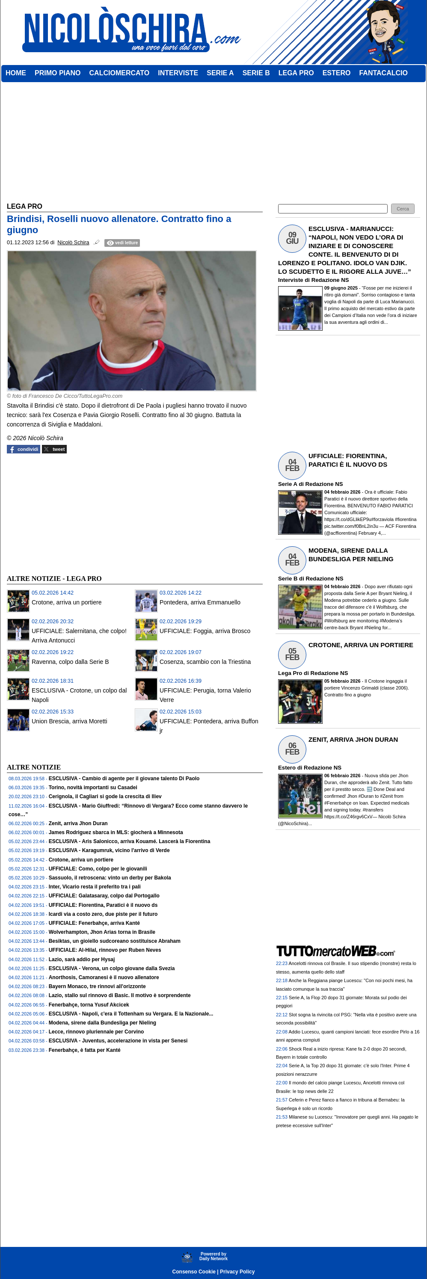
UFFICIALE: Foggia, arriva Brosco (205, 631)
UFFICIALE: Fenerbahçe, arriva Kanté (94, 923)
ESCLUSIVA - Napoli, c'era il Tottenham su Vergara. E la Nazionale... (131, 1014)
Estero (287, 767)
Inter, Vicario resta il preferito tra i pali (95, 887)
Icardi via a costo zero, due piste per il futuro (103, 914)
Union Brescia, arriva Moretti (69, 721)
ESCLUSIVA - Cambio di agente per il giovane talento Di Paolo (124, 779)
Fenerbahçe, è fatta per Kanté (85, 1050)
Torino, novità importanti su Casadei (93, 787)
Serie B (287, 578)
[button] (403, 209)
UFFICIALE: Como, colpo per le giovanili (98, 869)
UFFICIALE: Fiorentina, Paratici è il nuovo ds (103, 905)
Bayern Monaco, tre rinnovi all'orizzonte (97, 986)
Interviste (290, 280)
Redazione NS (330, 280)
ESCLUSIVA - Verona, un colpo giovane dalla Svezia (112, 968)
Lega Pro (290, 673)
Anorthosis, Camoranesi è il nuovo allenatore (104, 977)
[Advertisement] (71, 512)
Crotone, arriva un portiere (66, 602)
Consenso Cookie (194, 1272)
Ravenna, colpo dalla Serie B (70, 661)
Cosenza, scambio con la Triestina (205, 661)
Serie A (287, 484)
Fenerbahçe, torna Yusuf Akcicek (89, 1005)
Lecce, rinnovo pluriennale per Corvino (96, 1032)
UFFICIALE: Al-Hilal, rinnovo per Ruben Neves (105, 950)
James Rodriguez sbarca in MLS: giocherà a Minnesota (116, 832)
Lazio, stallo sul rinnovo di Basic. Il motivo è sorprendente (120, 995)
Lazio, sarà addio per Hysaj (82, 959)
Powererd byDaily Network (213, 1256)
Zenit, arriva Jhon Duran (78, 823)
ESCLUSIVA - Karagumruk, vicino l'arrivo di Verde (109, 850)
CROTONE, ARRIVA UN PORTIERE (360, 644)
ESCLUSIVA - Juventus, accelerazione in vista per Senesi (118, 1041)
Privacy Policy (237, 1272)
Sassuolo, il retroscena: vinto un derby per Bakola (110, 878)
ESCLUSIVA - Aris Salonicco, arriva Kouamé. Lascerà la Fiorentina (130, 841)
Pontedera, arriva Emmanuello (200, 602)
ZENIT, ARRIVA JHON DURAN (353, 739)
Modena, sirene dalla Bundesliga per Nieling (102, 1023)
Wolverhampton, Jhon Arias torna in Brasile (102, 932)
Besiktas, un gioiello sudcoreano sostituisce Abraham (115, 941)
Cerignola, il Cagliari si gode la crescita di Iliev (105, 796)
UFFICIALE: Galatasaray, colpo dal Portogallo (104, 896)
